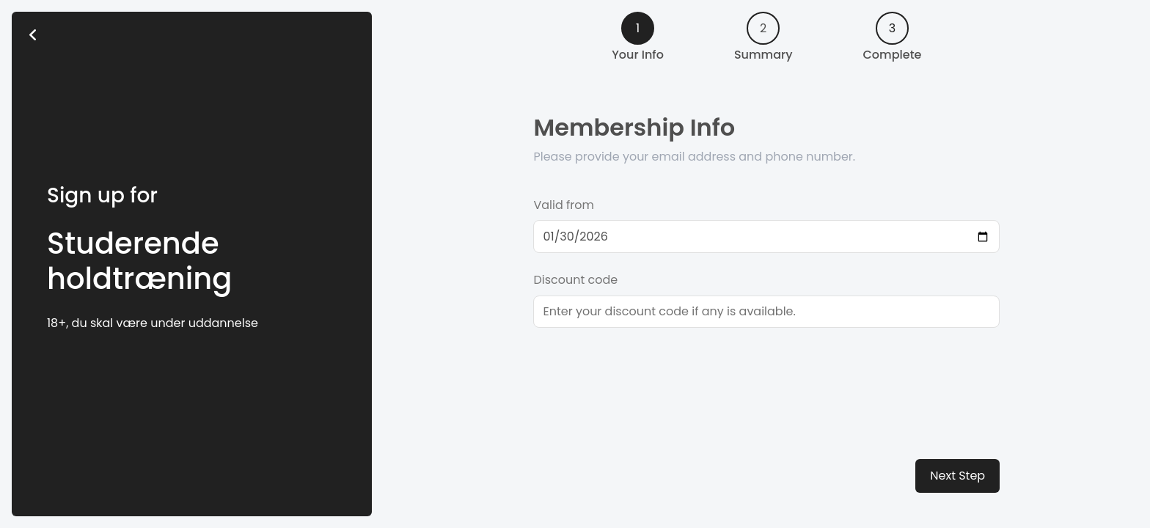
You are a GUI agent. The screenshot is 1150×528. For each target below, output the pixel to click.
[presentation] (644, 374)
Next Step (957, 475)
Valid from (563, 205)
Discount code (575, 279)
